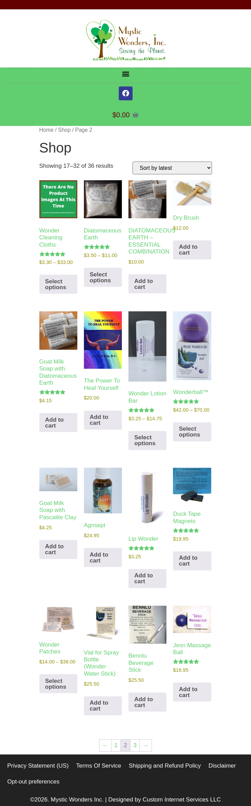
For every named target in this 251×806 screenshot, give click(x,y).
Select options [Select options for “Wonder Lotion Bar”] (144, 440)
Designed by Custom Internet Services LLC (164, 799)
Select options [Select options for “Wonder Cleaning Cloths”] (55, 284)
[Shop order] (172, 168)
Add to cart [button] (143, 284)
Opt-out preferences (33, 781)
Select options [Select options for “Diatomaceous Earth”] (100, 277)
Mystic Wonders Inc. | (79, 799)
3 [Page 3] (134, 745)
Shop (64, 130)
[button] (125, 73)
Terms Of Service (98, 765)
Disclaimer (222, 765)
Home (46, 130)
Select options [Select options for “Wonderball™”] (189, 431)
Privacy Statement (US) (38, 765)
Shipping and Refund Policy (165, 765)
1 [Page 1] (115, 745)
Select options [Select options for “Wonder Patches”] (55, 684)
